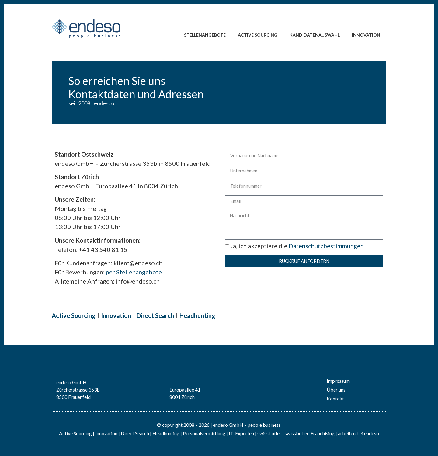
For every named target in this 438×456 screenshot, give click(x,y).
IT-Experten (241, 433)
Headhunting (197, 315)
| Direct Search (133, 433)
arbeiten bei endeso (358, 433)
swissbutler (269, 433)
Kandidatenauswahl (315, 34)
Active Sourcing (257, 34)
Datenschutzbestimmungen (326, 245)
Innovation (366, 34)
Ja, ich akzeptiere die (294, 246)
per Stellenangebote (134, 272)
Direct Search (155, 315)
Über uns (336, 389)
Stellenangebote (205, 34)
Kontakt (335, 398)
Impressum (338, 381)
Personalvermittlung (204, 433)
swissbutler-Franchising (310, 433)
